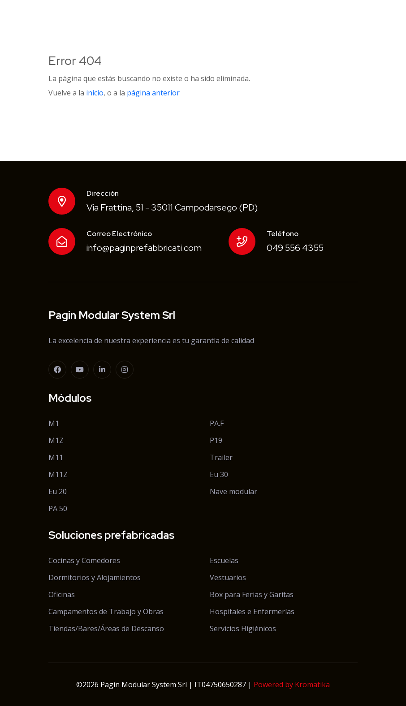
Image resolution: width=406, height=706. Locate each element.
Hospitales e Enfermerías (252, 611)
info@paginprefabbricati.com (144, 248)
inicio (95, 93)
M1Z (56, 440)
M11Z (58, 474)
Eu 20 (57, 491)
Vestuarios (228, 577)
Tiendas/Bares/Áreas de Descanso (106, 628)
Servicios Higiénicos (243, 628)
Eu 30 (219, 474)
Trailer (221, 457)
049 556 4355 (295, 248)
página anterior (153, 93)
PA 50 (57, 508)
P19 (216, 440)
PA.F (217, 423)
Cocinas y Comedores (84, 560)
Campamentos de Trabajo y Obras (106, 611)
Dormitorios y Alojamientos (94, 577)
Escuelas (224, 560)
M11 (55, 457)
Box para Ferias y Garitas (252, 594)
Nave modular (233, 491)
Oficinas (61, 594)
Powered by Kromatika (292, 684)
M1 (53, 423)
